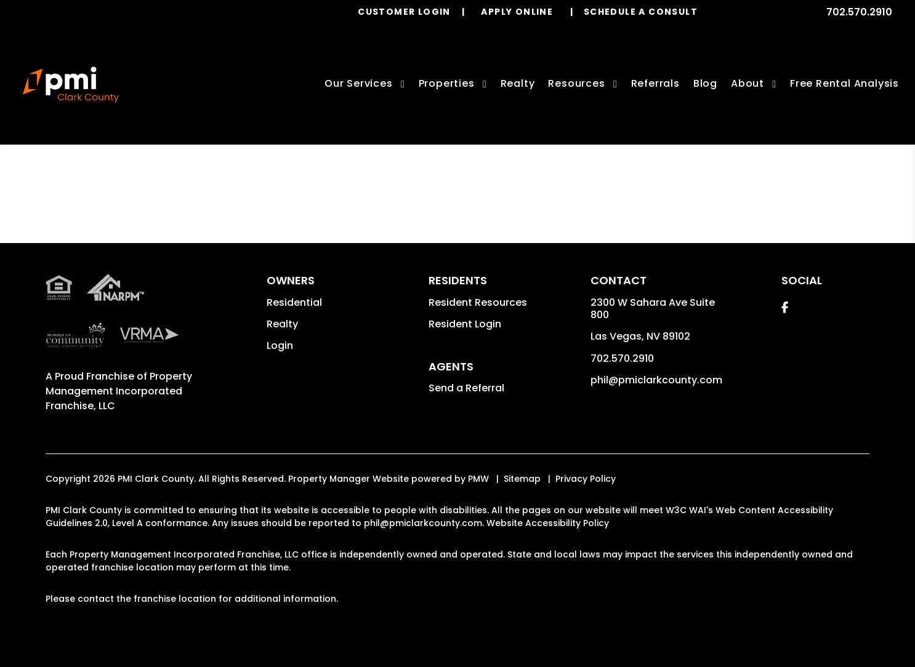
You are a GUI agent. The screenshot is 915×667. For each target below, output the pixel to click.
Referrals (655, 83)
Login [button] (280, 345)
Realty (282, 324)
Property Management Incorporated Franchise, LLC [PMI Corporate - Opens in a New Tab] (119, 391)
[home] (70, 84)
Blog (705, 83)
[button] (784, 307)
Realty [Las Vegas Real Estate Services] (518, 83)
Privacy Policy (585, 479)
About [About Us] (747, 83)
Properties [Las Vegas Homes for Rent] (447, 83)
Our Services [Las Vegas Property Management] (358, 83)
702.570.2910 (859, 12)
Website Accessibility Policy (547, 523)
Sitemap (522, 479)
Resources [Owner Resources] (576, 83)
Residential (294, 302)
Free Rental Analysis (844, 83)
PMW (478, 479)
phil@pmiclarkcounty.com (656, 380)
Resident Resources (478, 302)
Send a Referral (466, 388)
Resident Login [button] (465, 324)
